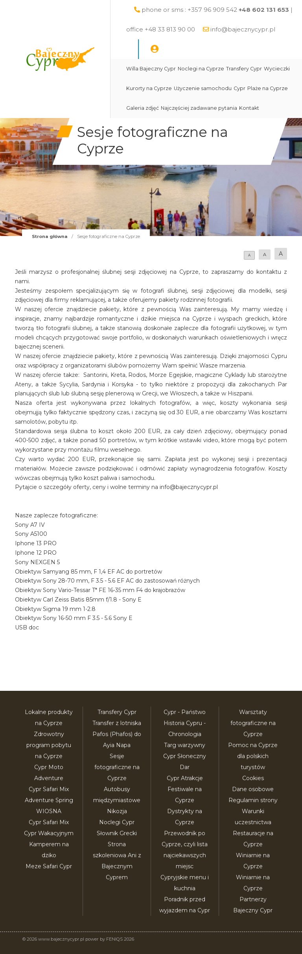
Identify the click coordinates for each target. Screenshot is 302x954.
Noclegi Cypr (116, 822)
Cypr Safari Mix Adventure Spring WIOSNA (49, 800)
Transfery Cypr (244, 69)
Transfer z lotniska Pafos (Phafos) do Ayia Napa (116, 734)
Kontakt (249, 108)
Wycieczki (277, 69)
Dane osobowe (253, 789)
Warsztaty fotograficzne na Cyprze (253, 723)
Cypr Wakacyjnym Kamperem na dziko (49, 844)
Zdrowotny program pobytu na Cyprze (48, 745)
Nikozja (117, 811)
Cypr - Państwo (185, 712)
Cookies (253, 778)
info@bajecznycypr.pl (242, 29)
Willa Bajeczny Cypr (151, 69)
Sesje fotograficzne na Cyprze (117, 767)
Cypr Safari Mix (49, 822)
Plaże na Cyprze (267, 88)
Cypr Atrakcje (185, 778)
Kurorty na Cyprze (149, 88)
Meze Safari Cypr (49, 866)
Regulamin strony (253, 800)
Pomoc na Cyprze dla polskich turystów (253, 756)
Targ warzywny (184, 745)
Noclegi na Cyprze (201, 69)
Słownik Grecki (117, 833)
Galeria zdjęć (142, 108)
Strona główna (50, 236)
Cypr (239, 88)
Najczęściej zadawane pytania (199, 108)
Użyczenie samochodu (203, 88)
